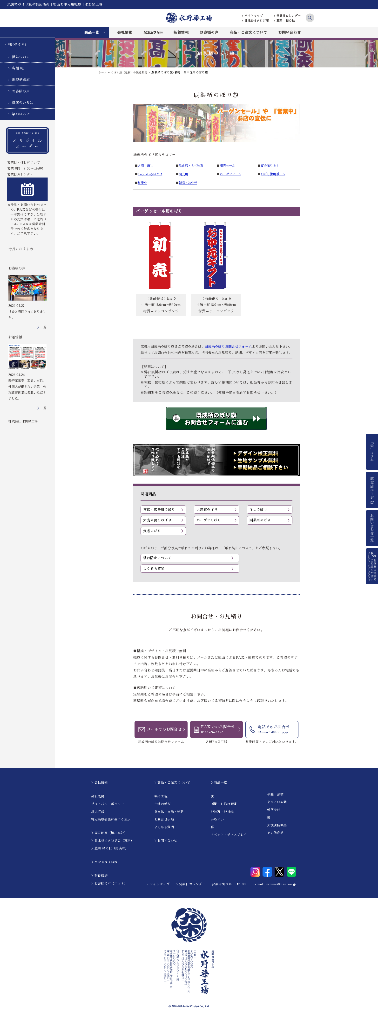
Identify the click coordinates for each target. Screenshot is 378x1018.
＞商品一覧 (219, 782)
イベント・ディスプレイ (229, 835)
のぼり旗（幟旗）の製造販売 (131, 72)
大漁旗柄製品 (277, 825)
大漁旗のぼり (207, 509)
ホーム (103, 72)
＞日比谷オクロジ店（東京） (112, 841)
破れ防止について (157, 558)
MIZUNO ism (153, 32)
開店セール (227, 165)
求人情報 (97, 812)
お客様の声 (209, 32)
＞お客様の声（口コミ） (109, 883)
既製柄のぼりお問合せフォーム (228, 346)
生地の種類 (162, 804)
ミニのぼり (258, 509)
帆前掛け (273, 810)
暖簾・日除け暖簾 (224, 804)
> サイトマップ (252, 15)
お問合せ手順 (164, 819)
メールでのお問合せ (164, 730)
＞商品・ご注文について (172, 782)
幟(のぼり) (17, 44)
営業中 (142, 182)
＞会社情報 (99, 782)
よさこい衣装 (277, 802)
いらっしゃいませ (150, 174)
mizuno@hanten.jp (281, 884)
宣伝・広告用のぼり (159, 509)
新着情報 (181, 32)
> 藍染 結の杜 (284, 20)
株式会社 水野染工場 (23, 421)
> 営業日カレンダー (287, 15)
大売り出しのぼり (157, 520)
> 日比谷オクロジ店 (255, 20)
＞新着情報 (99, 876)
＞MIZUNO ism (104, 862)
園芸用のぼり (260, 520)
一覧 (43, 327)
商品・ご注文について (248, 32)
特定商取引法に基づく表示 (111, 819)
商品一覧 (91, 32)
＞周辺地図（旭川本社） (109, 833)
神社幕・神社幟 (222, 812)
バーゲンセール (231, 174)
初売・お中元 (188, 182)
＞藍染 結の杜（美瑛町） (109, 848)
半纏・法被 (275, 794)
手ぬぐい (217, 819)
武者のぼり (152, 531)
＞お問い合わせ (165, 841)
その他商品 (275, 833)
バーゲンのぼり (208, 520)
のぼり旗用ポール (273, 174)
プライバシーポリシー (107, 804)
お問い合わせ (289, 32)
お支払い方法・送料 (169, 812)
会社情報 (124, 32)
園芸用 (183, 174)
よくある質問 (153, 569)
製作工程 (161, 796)
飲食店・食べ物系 (191, 165)
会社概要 (97, 796)
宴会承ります (270, 165)
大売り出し (145, 165)
